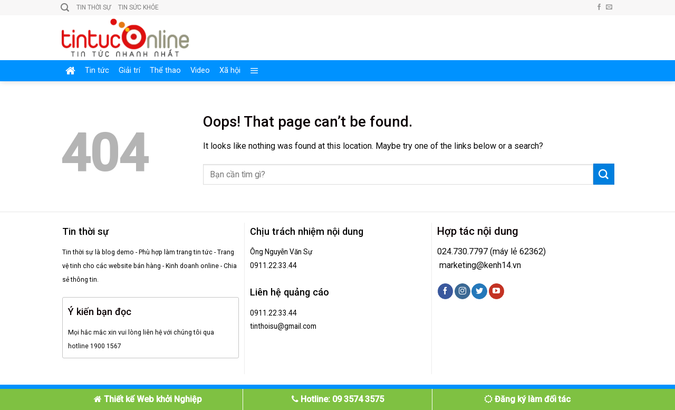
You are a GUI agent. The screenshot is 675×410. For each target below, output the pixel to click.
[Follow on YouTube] (496, 291)
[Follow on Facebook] (599, 7)
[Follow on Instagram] (462, 291)
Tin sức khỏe (138, 7)
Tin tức (97, 70)
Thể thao (165, 70)
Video (200, 70)
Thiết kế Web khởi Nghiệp (148, 399)
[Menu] (254, 70)
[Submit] (603, 174)
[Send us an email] (609, 7)
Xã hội (229, 70)
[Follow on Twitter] (479, 291)
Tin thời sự (93, 7)
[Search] (65, 7)
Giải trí (129, 70)
